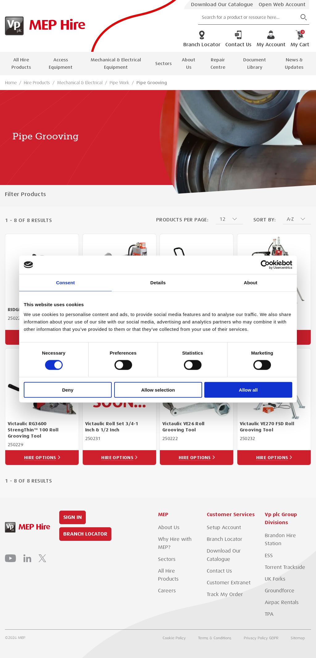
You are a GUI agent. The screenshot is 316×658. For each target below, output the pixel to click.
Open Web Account (282, 4)
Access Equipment (61, 63)
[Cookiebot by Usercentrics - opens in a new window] (265, 264)
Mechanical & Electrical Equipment (116, 63)
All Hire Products (21, 63)
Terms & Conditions (214, 638)
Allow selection (158, 389)
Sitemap (298, 638)
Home (11, 82)
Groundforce (279, 591)
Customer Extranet (229, 583)
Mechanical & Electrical (79, 82)
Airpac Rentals (282, 602)
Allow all (248, 389)
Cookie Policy (174, 638)
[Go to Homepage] (44, 26)
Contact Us (238, 38)
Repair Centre (217, 63)
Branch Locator (201, 38)
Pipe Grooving (151, 82)
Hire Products (37, 82)
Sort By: (264, 220)
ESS (269, 555)
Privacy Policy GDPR (261, 638)
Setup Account (224, 527)
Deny (67, 389)
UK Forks (275, 579)
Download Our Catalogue (222, 4)
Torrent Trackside (285, 567)
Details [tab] (158, 282)
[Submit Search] (304, 17)
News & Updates (294, 63)
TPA (269, 614)
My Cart (299, 38)
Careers (167, 591)
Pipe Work (119, 82)
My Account (270, 38)
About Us (188, 63)
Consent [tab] (65, 282)
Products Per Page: (182, 220)
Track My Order (225, 594)
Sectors (163, 63)
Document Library (254, 63)
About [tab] (250, 282)
